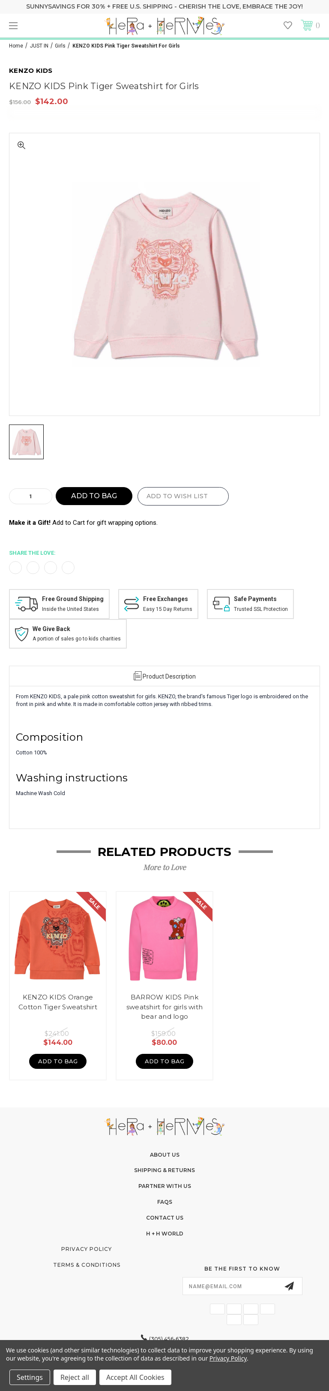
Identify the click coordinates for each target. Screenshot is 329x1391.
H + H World (164, 1233)
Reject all (74, 1377)
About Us (164, 1155)
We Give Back (51, 628)
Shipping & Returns (164, 1170)
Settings (30, 1377)
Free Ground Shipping (73, 598)
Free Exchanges (165, 598)
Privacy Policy (86, 1249)
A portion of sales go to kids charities (77, 639)
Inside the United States (70, 609)
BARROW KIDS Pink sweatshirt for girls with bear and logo (164, 1006)
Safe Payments (255, 598)
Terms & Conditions (86, 1265)
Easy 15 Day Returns (167, 609)
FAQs (164, 1202)
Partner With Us (164, 1186)
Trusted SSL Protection (261, 609)
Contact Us (164, 1218)
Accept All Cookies (135, 1377)
